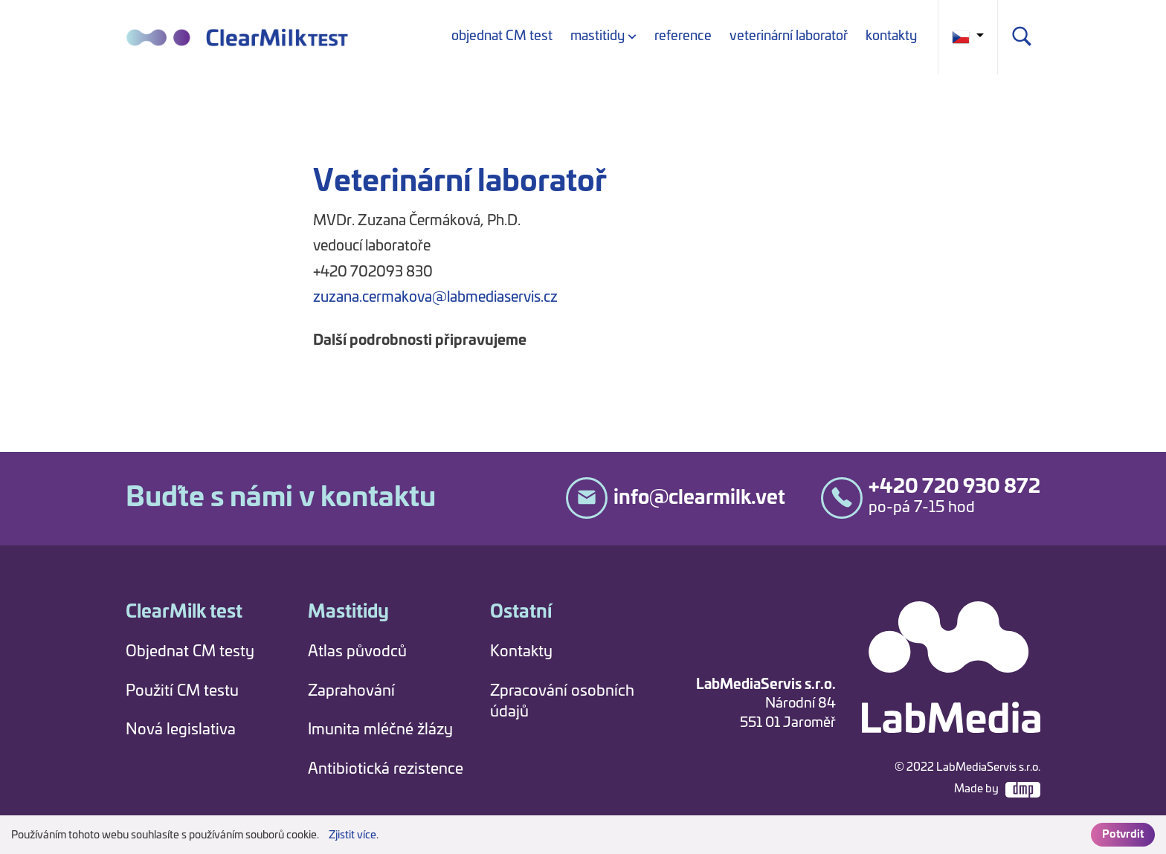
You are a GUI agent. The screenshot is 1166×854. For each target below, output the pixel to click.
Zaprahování (351, 691)
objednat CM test (502, 36)
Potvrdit (1123, 834)
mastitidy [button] (597, 36)
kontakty (891, 36)
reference (683, 36)
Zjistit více (352, 835)
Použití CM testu (182, 691)
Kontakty (521, 651)
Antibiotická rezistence (385, 769)
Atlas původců (357, 651)
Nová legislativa (181, 729)
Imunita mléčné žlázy (380, 729)
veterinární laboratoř (788, 36)
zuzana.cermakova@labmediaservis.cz (435, 298)
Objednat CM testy (190, 651)
